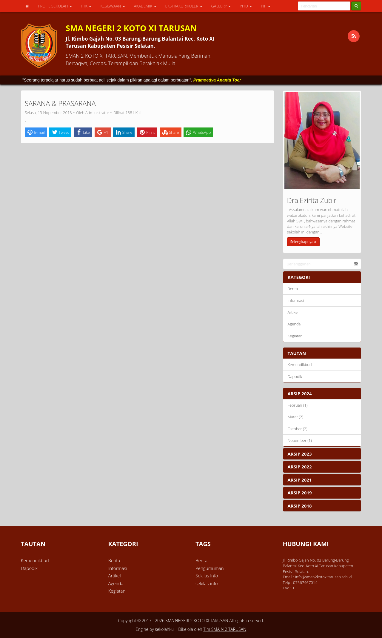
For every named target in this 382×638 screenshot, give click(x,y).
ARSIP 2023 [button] (300, 454)
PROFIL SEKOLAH (55, 6)
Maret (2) (296, 416)
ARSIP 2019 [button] (300, 493)
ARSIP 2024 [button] (300, 393)
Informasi (296, 300)
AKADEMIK (145, 6)
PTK (86, 6)
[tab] (322, 393)
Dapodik (295, 376)
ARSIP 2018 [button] (300, 506)
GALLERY (221, 6)
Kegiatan (295, 336)
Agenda (294, 324)
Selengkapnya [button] (303, 241)
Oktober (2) (297, 428)
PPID (246, 6)
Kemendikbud (300, 364)
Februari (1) (298, 405)
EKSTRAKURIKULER (183, 6)
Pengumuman (209, 568)
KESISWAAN (112, 6)
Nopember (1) (300, 440)
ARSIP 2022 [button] (300, 467)
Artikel (293, 312)
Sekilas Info (206, 576)
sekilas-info (206, 583)
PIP (265, 6)
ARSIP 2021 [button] (300, 480)
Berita (293, 288)
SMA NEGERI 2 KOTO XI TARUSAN (196, 620)
